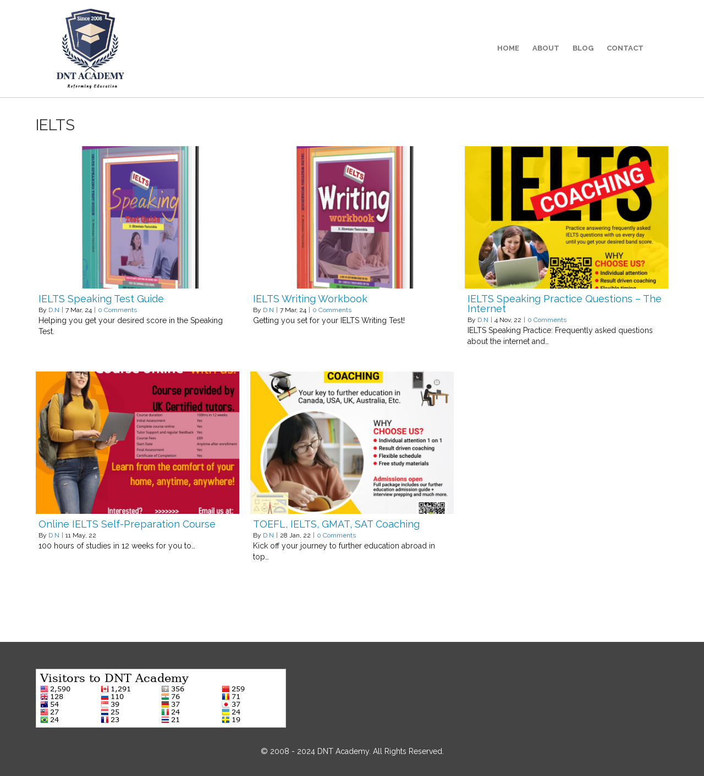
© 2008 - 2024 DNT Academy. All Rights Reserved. (352, 751)
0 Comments (117, 310)
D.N (53, 310)
